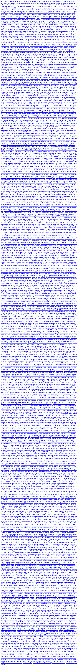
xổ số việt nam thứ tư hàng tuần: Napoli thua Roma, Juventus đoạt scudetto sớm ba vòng (25, 648)
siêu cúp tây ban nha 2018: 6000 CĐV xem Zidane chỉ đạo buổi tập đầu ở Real (29, 140)
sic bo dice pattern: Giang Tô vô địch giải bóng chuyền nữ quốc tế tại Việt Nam (36, 418)
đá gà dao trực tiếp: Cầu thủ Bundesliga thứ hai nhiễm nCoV (30, 143)
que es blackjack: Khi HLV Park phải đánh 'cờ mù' (58, 54)
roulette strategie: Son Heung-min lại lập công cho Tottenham (23, 369)
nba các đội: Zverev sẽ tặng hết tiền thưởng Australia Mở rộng (59, 621)
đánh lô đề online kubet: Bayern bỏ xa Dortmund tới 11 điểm (32, 583)
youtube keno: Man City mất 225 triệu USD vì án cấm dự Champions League (52, 166)
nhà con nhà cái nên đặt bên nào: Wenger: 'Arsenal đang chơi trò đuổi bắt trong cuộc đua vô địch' (24, 343)
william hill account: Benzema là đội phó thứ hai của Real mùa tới (34, 227)
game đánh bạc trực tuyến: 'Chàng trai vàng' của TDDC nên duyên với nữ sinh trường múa (53, 453)
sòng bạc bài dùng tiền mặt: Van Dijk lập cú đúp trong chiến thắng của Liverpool (28, 216)
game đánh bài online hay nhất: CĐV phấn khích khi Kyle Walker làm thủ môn (36, 451)
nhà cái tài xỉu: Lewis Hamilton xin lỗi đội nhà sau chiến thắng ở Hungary (28, 443)
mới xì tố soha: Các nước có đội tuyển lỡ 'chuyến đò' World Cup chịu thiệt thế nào (36, 282)
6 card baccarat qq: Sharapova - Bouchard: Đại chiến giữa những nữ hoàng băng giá (42, 465)
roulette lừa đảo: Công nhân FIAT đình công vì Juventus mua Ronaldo (57, 206)
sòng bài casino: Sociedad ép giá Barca (23, 199)
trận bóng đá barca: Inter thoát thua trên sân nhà (19, 153)
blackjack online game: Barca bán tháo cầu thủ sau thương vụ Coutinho (48, 82)
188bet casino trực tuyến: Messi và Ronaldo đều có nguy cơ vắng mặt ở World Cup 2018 (44, 508)
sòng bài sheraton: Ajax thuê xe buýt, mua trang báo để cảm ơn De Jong (45, 615)
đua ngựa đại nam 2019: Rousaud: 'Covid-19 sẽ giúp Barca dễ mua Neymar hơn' (44, 84)
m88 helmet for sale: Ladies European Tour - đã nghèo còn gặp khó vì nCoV (21, 217)
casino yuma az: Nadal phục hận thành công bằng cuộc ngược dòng (35, 280)
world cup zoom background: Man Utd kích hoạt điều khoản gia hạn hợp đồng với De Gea (30, 146)
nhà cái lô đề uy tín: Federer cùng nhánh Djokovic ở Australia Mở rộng (32, 31)
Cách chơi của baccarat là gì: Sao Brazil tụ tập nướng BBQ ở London (32, 308)
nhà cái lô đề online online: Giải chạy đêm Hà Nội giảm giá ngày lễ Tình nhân (51, 120)
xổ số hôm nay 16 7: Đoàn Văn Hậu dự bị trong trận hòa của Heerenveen (34, 564)
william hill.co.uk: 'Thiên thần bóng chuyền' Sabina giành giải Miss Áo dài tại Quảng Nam (52, 75)
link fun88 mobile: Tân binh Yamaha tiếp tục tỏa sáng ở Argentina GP (57, 603)
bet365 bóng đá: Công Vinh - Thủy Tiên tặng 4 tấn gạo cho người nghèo (48, 611)
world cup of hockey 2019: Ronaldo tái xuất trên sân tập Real (15, 542)
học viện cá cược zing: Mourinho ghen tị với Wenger (59, 478)
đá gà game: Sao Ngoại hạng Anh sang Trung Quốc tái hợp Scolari (30, 524)
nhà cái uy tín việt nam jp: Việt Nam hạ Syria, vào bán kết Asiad (20, 133)
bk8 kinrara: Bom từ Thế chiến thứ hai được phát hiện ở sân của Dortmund (25, 145)
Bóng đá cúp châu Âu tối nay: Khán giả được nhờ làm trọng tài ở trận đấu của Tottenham (31, 158)
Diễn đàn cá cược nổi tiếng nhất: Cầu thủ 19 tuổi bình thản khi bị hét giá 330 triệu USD (45, 488)
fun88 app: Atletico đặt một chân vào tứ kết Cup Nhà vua (45, 197)
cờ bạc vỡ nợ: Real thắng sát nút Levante (24, 301)
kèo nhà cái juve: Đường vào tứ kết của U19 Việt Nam (25, 288)
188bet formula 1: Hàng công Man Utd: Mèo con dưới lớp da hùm (35, 466)
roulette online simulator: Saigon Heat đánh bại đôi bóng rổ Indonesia (55, 204)
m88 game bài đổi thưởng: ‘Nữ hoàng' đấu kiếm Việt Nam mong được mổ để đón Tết (47, 432)
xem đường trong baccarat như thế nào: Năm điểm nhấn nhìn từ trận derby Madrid (42, 379)
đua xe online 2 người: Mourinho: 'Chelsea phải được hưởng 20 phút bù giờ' (24, 123)
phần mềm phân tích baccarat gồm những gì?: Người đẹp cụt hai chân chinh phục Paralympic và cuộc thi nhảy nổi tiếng (32, 319)
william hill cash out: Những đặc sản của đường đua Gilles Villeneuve (57, 570)
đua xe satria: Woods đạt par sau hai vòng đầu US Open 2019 (62, 648)
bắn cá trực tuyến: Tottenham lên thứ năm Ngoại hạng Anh (18, 638)
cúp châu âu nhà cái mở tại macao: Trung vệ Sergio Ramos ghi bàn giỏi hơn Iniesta (47, 305)
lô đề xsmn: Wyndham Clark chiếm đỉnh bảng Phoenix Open (45, 328)
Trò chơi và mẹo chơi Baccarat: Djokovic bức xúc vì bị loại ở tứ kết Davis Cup (39, 253)
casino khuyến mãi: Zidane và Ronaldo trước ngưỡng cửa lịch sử (52, 479)
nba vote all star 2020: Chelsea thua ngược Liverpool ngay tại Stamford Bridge (36, 427)
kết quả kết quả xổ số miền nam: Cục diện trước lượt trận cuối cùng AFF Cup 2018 (42, 105)
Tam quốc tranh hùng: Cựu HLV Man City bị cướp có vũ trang (21, 356)
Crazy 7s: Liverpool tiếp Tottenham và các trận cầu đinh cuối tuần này (44, 13)
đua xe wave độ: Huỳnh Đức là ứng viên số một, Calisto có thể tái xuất (24, 286)
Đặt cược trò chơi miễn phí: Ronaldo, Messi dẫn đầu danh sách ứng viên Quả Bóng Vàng (38, 414)
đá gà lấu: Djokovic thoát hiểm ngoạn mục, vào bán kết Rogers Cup (36, 361)
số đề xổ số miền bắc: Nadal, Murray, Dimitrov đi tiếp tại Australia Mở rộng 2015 (24, 549)
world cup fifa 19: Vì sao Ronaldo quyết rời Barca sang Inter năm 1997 (53, 275)
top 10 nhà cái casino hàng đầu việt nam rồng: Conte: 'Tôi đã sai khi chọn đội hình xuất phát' (53, 475)
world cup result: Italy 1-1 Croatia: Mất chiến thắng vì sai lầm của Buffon (51, 219)
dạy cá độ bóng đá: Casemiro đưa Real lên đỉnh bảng (50, 49)
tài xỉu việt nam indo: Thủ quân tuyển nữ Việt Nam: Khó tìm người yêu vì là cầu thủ (41, 87)
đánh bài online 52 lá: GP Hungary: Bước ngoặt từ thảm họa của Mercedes (49, 321)
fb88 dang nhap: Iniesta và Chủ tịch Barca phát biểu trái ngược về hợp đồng (19, 93)
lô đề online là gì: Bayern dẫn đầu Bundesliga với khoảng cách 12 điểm (50, 212)
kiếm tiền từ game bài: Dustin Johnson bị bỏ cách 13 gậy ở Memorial (34, 16)
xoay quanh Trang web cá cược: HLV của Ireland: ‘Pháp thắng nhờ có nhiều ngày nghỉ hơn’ (29, 125)
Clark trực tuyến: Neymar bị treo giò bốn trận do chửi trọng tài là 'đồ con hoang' (33, 102)
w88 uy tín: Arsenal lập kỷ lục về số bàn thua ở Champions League (20, 399)
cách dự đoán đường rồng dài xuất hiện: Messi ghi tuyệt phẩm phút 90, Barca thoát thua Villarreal (37, 290)
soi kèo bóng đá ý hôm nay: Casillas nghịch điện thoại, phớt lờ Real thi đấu (25, 659)
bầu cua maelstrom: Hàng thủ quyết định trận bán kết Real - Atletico (29, 526)
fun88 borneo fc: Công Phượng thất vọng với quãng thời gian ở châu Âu (56, 93)
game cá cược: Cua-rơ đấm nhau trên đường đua (16, 580)
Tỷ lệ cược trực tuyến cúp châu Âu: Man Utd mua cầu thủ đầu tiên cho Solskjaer (20, 1)
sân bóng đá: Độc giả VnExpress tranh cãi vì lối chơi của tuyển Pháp (44, 244)
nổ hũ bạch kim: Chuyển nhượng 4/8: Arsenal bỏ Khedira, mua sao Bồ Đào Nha (37, 331)
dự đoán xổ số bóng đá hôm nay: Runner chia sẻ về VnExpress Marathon (48, 315)
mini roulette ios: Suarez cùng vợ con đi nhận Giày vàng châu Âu (47, 178)
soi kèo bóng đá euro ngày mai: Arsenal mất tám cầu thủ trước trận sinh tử (29, 562)
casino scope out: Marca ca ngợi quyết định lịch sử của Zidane (50, 85)
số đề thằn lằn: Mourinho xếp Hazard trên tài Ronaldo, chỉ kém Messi (52, 545)
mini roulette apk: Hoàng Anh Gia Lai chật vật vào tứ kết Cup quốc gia (23, 18)
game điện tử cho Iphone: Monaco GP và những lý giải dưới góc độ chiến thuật (27, 554)
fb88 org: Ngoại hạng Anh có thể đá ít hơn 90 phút (44, 296)
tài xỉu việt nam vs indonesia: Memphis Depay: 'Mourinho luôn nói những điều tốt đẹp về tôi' (35, 310)
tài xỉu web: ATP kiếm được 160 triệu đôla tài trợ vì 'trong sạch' (39, 359)
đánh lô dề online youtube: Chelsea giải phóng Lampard (18, 110)
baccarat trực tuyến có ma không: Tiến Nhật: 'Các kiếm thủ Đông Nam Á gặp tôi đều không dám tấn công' (45, 575)
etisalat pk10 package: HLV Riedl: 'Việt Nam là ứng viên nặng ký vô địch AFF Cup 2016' (41, 641)
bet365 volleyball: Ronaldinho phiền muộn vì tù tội (41, 511)
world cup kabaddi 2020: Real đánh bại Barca (41, 336)
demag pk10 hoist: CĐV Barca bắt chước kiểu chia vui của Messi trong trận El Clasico (36, 267)
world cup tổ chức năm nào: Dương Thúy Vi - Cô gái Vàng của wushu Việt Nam (38, 232)
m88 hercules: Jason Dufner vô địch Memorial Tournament (46, 26)
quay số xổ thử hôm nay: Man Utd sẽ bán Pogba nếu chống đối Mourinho (54, 428)
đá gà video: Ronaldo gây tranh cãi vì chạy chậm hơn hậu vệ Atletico (46, 437)
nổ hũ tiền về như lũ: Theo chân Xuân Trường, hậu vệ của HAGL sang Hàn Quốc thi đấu (32, 103)
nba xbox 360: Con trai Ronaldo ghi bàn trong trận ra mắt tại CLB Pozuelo (37, 329)
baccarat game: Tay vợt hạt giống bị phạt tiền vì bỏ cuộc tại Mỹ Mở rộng (53, 430)
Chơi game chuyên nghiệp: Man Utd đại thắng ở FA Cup (45, 374)
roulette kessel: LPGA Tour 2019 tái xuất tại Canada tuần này (47, 613)
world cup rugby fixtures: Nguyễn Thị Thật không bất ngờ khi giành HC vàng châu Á (21, 270)
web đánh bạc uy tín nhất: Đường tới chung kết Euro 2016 (40, 446)
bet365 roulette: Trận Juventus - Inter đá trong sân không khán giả (21, 57)
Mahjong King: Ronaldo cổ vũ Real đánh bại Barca (26, 204)
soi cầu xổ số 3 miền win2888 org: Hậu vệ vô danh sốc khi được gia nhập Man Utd (41, 188)
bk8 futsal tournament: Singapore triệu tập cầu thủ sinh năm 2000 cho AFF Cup (20, 550)
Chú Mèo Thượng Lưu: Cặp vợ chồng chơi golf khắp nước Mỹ (27, 171)
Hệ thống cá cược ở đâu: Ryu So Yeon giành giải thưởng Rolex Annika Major (46, 239)
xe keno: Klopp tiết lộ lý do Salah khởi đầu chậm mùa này (29, 131)
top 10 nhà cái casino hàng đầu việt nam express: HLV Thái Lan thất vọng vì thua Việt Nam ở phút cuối (48, 293)
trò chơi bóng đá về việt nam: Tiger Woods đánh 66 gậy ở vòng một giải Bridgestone (52, 51)
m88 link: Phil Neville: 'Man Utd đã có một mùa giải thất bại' (54, 186)
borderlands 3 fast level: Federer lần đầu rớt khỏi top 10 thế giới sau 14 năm (33, 138)
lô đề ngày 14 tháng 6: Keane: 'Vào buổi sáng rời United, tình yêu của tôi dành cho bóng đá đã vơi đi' (37, 422)
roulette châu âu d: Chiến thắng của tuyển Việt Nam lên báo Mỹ (58, 270)
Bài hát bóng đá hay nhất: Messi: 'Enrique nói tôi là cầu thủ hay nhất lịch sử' (25, 635)
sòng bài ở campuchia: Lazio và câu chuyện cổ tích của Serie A (52, 445)
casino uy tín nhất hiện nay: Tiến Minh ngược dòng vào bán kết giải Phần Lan (48, 77)
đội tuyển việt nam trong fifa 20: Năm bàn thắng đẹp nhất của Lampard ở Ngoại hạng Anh (26, 184)
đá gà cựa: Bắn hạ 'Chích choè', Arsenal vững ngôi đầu (17, 636)
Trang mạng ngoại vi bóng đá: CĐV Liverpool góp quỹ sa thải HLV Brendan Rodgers (28, 653)
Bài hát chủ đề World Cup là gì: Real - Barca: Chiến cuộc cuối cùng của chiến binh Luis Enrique (41, 27)
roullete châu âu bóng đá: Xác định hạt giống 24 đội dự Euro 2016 (36, 128)
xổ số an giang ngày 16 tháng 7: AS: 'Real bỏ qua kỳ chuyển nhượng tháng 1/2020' (33, 405)
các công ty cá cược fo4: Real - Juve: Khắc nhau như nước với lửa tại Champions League (45, 565)
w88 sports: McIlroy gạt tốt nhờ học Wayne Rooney (55, 135)
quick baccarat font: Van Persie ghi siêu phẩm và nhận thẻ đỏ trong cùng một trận (31, 410)
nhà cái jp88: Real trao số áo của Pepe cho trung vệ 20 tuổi (51, 461)
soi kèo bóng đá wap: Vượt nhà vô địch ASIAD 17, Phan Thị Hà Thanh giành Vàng (51, 494)
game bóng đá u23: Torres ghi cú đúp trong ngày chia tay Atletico (53, 348)
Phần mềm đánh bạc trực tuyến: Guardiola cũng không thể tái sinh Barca (18, 397)
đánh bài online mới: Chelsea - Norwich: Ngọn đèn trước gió (29, 183)
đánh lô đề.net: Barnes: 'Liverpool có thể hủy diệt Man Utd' (17, 23)
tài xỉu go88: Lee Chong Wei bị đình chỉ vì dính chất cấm (31, 610)
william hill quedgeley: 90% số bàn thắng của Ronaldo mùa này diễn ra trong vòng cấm (50, 569)
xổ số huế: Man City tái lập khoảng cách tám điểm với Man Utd (31, 60)
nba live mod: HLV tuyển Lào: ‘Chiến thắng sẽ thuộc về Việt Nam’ (53, 514)
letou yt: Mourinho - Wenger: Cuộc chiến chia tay (32, 346)
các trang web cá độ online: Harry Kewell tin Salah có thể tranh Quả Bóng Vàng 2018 (47, 616)
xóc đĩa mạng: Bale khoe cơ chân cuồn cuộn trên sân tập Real (52, 57)
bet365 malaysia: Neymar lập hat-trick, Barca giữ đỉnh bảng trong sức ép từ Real (54, 191)
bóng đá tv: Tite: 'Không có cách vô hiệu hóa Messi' (57, 610)
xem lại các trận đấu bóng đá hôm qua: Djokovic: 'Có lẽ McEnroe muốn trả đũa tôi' (45, 311)
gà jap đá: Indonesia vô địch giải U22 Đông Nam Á (48, 113)
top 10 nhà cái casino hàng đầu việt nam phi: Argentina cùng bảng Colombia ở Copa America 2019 (27, 344)
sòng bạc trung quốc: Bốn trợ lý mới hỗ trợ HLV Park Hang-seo (51, 47)
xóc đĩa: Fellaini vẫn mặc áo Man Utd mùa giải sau (39, 448)
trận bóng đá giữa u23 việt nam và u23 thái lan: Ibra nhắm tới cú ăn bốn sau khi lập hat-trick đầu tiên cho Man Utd (49, 539)
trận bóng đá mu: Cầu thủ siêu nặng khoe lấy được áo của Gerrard (19, 249)
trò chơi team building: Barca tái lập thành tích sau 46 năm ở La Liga (48, 72)
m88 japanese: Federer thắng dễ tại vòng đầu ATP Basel (54, 18)
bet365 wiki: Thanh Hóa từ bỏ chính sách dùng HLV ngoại (23, 514)
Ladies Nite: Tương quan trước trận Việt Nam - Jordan (37, 95)
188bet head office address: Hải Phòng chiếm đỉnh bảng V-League (36, 285)
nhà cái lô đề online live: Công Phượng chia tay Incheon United (37, 221)
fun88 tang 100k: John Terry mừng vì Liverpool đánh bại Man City (22, 169)
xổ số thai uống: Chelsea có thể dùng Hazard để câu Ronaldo (37, 425)
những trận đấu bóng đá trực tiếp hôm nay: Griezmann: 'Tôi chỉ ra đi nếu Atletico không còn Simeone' (52, 334)
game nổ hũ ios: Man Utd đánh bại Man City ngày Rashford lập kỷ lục (32, 460)
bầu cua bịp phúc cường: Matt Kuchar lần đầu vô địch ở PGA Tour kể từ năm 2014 (30, 404)
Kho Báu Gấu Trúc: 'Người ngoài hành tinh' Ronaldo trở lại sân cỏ (51, 626)
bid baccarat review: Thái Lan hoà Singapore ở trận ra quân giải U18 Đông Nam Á (40, 89)
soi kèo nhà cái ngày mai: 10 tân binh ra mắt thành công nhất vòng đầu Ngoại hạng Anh (32, 417)
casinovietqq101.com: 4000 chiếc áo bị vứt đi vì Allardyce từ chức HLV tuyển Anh (21, 141)
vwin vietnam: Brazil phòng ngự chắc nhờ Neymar (23, 113)
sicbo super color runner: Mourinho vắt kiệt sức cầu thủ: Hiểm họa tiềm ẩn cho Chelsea (30, 504)
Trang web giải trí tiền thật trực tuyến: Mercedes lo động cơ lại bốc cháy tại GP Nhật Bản (54, 572)
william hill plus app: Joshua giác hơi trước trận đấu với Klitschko (45, 230)
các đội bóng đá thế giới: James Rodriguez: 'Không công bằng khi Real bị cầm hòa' (28, 590)
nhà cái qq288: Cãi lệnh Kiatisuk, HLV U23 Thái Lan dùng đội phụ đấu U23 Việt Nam (26, 151)
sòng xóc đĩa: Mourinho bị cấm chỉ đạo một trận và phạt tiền (47, 23)
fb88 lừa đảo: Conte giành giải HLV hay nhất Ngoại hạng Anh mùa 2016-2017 (45, 29)
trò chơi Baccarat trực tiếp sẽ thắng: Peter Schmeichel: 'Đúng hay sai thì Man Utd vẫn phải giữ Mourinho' (50, 92)
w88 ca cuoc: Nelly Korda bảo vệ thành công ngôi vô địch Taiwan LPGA (57, 550)
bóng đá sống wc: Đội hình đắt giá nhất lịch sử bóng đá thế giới (44, 506)
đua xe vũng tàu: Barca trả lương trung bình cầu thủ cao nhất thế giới (51, 69)
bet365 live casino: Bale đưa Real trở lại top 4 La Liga (39, 602)
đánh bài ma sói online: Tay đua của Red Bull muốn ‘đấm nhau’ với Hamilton (25, 585)
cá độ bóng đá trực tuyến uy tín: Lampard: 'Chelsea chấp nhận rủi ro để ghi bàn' (49, 351)
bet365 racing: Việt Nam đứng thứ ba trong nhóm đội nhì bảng (33, 62)
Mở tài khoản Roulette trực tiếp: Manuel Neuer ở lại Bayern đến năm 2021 (19, 201)
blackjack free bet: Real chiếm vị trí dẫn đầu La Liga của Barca (48, 567)
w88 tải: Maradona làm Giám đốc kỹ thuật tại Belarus (30, 555)
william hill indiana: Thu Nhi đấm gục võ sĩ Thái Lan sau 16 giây (52, 133)
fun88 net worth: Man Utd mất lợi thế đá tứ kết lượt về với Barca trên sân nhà (24, 202)
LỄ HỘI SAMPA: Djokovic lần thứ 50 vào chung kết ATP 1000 (41, 509)
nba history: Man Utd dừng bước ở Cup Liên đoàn (41, 59)
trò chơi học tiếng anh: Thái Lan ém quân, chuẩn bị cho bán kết (57, 64)
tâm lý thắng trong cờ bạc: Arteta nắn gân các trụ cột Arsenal (47, 153)
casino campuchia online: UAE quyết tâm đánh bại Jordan (15, 77)
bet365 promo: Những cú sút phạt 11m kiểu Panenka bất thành (19, 658)
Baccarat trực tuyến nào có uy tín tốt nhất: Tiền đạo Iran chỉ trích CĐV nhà (26, 663)
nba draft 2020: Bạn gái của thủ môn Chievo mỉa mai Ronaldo (57, 557)
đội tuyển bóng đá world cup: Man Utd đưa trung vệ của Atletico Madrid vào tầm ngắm (34, 260)
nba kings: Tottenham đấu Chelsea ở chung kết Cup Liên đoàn (24, 603)
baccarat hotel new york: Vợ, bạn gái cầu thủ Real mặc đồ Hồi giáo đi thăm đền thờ (25, 560)
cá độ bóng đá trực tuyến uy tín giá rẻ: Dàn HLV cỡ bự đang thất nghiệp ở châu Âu (42, 333)
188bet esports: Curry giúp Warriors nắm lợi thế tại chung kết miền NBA (22, 371)
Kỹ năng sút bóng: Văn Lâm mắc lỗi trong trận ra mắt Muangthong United (19, 44)
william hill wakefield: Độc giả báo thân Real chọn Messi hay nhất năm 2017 (35, 245)
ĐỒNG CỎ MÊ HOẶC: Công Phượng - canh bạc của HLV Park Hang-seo (55, 399)
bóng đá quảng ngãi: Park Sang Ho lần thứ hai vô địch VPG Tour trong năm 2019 (36, 438)
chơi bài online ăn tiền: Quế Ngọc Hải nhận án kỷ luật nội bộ (36, 440)
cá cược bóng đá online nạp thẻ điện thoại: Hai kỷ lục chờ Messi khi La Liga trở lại (46, 516)
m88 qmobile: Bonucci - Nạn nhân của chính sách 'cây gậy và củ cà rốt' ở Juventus (27, 588)
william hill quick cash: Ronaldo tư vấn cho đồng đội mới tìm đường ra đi (22, 587)
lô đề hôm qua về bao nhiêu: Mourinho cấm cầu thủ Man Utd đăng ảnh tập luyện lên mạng (39, 377)
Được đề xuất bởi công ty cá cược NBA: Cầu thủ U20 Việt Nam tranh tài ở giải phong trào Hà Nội (42, 534)
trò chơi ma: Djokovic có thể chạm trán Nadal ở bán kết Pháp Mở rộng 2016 (51, 194)
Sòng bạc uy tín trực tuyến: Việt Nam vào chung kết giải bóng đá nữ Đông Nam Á (40, 592)
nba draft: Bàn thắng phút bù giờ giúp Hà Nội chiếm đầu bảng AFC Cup (31, 112)
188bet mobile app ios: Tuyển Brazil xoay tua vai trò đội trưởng (54, 155)
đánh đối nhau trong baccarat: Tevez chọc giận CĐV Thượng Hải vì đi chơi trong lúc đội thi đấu (47, 3)
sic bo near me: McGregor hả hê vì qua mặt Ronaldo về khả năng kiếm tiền (22, 557)
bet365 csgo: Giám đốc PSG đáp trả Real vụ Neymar (53, 371)
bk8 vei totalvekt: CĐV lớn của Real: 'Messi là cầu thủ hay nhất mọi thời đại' (58, 268)
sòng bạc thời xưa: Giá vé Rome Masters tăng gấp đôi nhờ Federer (57, 352)
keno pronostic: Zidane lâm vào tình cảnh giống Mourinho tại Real (52, 654)
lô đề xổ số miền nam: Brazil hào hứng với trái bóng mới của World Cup (42, 163)
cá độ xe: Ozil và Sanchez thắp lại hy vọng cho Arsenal (39, 207)
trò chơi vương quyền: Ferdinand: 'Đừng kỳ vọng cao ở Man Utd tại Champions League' (55, 638)
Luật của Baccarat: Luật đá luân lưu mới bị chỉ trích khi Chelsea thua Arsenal (34, 473)
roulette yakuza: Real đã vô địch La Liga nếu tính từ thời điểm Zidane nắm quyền (56, 249)
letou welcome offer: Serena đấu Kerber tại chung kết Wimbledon (34, 262)
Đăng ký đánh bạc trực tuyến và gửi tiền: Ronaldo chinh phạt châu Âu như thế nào (34, 255)
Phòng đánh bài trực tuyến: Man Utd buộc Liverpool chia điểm (43, 181)
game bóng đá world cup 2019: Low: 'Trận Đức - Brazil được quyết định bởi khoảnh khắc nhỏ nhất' (48, 501)
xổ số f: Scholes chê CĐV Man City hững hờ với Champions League (40, 435)
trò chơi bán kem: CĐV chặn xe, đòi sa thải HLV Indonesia (37, 341)
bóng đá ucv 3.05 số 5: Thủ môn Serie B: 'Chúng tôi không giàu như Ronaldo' (32, 364)
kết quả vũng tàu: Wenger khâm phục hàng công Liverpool (57, 171)
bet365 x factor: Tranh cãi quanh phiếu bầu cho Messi (36, 620)
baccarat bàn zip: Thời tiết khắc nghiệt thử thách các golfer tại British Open (33, 633)
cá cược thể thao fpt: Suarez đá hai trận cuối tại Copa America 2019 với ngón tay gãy (43, 313)
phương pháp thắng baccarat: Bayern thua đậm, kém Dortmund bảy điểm (47, 291)
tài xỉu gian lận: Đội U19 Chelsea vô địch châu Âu (33, 234)
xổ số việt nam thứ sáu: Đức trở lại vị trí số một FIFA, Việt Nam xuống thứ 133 (40, 631)
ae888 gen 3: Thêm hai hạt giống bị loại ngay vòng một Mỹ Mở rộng (37, 176)
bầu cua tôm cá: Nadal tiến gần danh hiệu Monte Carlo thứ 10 (20, 273)
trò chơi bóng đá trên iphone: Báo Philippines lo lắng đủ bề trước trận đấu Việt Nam (50, 79)
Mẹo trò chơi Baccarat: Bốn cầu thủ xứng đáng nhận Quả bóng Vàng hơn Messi (26, 385)
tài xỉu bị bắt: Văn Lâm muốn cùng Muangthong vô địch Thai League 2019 (27, 130)
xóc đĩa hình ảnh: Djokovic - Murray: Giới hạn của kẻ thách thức (46, 357)
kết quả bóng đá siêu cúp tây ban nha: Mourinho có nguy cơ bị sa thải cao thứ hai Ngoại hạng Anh (47, 394)
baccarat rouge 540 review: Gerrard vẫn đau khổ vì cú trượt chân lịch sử (22, 242)
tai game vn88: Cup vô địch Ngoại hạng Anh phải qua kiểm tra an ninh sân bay (47, 489)
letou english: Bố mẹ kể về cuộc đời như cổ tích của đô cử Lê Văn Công (27, 527)
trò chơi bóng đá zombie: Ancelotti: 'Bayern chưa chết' (22, 428)
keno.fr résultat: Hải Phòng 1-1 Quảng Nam (49, 498)
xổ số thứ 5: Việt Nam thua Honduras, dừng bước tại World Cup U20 (41, 24)
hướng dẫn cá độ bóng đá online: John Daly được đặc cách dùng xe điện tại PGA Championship (45, 257)
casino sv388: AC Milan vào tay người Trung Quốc (61, 140)
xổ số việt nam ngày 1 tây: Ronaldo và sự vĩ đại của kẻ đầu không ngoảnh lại (41, 298)
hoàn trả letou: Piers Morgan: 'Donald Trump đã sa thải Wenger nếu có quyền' (28, 387)
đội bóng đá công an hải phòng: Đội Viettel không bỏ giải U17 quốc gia (45, 6)
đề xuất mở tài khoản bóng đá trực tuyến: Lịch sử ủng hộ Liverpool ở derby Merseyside (51, 400)
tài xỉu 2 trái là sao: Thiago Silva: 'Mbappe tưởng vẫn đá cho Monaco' (43, 376)
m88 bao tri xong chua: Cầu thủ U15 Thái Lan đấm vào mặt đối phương (56, 595)
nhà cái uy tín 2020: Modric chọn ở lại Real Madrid (52, 496)
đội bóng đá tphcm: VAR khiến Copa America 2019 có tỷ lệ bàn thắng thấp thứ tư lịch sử (50, 148)
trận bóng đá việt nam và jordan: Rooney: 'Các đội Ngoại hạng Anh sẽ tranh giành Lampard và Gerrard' (36, 409)
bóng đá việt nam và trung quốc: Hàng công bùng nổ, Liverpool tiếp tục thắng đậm (32, 471)
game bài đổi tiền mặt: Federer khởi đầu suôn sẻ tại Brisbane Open (54, 517)
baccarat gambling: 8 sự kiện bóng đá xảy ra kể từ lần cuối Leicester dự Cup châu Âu (47, 97)
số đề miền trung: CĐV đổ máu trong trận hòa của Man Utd (24, 442)
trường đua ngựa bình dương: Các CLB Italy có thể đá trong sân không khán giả (51, 468)
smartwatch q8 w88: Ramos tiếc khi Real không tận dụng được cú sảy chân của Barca (38, 643)
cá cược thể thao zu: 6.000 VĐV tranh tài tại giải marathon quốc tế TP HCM (33, 338)
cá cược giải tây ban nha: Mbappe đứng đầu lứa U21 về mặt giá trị (30, 222)
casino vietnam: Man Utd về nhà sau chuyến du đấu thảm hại (38, 420)
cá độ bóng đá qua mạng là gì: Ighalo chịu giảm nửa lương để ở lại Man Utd (54, 476)
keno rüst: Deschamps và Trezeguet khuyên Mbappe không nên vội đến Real (52, 295)
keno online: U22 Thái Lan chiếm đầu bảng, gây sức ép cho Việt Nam (30, 532)
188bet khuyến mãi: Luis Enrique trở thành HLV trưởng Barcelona (27, 32)
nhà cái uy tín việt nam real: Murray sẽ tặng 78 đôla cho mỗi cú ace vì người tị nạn (25, 209)
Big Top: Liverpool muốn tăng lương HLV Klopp (15, 244)
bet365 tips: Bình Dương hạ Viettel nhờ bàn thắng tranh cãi (15, 336)
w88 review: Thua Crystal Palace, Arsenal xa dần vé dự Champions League (27, 54)
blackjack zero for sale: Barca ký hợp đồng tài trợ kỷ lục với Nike (44, 574)
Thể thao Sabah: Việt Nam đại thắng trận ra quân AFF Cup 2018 (60, 549)
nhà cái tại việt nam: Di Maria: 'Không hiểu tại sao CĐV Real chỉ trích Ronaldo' (24, 39)
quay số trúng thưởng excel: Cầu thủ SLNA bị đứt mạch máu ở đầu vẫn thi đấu (47, 189)
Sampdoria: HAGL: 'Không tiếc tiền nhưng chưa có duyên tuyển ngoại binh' (21, 625)
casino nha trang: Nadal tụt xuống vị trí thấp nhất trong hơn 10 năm (34, 608)
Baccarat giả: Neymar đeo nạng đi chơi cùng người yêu (41, 100)
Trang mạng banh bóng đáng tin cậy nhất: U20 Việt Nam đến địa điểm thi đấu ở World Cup (35, 263)
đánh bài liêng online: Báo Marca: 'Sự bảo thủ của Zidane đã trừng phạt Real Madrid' (49, 618)
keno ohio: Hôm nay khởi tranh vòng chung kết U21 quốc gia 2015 (50, 98)
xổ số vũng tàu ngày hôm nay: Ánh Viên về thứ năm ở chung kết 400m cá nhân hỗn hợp (41, 4)
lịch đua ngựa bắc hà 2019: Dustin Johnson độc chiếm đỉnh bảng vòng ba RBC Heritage (55, 395)
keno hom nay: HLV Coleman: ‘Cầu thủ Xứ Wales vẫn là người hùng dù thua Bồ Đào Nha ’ (48, 577)
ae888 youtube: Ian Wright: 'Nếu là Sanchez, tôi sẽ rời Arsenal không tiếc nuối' (51, 196)
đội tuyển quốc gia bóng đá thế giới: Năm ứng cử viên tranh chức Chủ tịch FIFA (42, 174)
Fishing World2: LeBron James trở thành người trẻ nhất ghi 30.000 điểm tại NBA (53, 19)
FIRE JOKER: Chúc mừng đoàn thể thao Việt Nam (18, 494)
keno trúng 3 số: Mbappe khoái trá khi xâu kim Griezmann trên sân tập (43, 283)
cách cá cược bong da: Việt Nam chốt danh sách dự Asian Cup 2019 (25, 67)
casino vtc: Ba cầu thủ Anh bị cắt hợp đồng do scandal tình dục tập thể (18, 476)
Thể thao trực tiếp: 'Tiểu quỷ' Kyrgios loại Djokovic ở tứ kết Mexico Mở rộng (40, 229)
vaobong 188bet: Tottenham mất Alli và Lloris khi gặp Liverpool (52, 356)
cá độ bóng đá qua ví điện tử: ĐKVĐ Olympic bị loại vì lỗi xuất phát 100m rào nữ (23, 621)
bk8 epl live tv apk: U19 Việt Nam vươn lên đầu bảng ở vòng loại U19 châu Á (55, 80)
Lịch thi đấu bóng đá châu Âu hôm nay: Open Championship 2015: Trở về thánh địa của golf (43, 450)
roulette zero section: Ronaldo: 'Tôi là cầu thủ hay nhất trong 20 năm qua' (25, 529)
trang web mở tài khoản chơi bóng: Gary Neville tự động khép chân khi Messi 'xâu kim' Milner (38, 211)
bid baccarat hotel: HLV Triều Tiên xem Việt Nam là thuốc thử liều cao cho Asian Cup (36, 456)
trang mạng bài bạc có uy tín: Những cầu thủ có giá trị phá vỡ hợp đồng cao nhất (42, 90)
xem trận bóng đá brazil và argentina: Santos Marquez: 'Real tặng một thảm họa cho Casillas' (50, 192)
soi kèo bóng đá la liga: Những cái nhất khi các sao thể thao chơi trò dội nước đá (37, 484)
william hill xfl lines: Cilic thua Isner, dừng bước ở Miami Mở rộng (36, 458)
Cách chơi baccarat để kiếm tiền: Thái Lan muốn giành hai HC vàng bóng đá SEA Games (33, 161)
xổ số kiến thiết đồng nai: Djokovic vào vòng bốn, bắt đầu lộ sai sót (33, 318)
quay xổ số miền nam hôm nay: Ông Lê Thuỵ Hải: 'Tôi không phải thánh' (18, 649)
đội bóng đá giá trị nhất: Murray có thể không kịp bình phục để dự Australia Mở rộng (50, 593)
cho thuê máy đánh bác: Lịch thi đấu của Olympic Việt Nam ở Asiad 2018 (41, 628)
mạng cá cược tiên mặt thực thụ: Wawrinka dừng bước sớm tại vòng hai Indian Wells (54, 597)
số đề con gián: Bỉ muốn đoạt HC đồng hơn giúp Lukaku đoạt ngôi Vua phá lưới (25, 117)
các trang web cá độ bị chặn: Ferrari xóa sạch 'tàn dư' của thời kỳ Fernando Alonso (54, 536)
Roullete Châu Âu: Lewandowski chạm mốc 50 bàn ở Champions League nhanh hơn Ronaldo (33, 252)
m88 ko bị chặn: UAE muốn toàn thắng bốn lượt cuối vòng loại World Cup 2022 (36, 630)
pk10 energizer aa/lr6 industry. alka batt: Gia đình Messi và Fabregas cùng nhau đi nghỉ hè (30, 407)
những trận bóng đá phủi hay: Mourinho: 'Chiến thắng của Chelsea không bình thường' (39, 349)
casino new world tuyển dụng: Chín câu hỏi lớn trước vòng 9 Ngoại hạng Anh (28, 225)
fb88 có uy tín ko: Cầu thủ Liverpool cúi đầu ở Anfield (14, 574)
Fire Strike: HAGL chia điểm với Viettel (42, 168)
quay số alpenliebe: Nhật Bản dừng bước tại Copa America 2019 (37, 339)
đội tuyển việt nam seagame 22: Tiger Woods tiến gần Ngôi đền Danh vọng (51, 463)
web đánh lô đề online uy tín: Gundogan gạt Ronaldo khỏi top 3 (49, 301)
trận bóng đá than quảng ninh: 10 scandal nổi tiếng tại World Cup (56, 217)
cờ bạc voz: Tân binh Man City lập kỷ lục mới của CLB (35, 316)
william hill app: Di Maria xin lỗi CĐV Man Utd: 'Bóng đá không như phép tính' (22, 646)
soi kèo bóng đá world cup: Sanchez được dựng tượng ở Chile (59, 39)
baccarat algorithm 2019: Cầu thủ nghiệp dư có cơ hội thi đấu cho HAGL (45, 8)
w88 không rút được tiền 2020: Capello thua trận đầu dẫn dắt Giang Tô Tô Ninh (51, 491)
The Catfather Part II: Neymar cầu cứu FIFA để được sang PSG (51, 41)
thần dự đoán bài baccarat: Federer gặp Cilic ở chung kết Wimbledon (47, 542)
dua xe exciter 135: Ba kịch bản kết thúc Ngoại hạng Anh (55, 1)
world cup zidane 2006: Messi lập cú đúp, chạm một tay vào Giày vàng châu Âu (49, 46)
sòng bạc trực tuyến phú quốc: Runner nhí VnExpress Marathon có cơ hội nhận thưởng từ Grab (51, 580)
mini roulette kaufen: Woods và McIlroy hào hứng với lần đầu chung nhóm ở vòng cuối (34, 366)
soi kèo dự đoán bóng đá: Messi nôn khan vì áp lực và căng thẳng (30, 412)
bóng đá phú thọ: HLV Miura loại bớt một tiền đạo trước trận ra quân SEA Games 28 (56, 519)
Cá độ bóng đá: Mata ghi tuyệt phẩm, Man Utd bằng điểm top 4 (23, 186)
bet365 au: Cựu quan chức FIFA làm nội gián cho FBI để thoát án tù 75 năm (27, 367)
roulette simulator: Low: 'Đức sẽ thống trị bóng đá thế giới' (22, 445)
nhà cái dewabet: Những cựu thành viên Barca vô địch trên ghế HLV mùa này (19, 250)
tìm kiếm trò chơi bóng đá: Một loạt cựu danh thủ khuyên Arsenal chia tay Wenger (23, 37)
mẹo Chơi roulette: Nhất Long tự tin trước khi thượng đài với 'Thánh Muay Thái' (20, 541)
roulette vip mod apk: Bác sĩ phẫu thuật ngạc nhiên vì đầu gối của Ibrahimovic (37, 265)
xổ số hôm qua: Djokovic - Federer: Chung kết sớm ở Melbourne (27, 512)
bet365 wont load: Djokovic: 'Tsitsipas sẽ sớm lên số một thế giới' (58, 67)
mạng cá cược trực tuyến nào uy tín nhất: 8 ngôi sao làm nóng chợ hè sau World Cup (30, 362)
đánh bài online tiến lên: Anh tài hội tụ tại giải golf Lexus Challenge (25, 64)
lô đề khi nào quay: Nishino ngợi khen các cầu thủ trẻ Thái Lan (19, 626)
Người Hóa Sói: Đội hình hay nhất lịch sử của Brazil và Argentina (17, 597)
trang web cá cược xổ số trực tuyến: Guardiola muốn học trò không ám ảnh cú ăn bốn (49, 9)
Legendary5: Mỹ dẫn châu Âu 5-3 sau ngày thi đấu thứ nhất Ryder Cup (31, 392)
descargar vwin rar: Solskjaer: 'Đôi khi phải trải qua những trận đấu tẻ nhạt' (30, 389)
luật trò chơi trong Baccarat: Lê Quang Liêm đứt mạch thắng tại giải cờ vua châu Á (43, 382)
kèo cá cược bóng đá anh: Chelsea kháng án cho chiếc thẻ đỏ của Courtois (19, 521)
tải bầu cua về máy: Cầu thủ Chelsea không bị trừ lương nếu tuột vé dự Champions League (50, 544)
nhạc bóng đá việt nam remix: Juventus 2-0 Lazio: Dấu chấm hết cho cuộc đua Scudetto (48, 179)
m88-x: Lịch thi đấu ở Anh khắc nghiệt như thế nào (18, 36)
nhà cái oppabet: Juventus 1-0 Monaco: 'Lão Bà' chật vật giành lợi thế (50, 481)
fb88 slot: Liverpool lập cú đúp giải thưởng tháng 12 (37, 483)
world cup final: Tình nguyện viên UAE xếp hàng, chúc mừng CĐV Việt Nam (56, 44)
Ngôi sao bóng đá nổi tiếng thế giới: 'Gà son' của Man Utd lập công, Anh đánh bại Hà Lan (48, 11)
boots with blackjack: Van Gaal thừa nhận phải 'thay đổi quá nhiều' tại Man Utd (51, 303)
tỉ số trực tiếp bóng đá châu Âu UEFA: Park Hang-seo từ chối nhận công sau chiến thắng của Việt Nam (31, 531)
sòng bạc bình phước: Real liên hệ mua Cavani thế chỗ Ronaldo (19, 654)
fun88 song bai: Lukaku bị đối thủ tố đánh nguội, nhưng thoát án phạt (44, 323)
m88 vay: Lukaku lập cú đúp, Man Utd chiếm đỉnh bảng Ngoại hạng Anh (50, 486)
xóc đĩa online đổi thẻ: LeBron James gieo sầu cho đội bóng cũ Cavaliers (42, 107)
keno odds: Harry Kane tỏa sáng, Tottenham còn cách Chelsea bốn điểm (58, 541)
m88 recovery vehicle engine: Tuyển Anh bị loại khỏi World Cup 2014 (31, 390)
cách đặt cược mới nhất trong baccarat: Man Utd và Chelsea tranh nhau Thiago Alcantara (23, 607)
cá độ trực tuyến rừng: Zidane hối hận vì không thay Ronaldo (29, 34)
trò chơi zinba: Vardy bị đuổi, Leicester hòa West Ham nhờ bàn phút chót (54, 649)
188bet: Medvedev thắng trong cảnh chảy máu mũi (64, 341)
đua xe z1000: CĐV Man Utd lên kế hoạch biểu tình (17, 75)
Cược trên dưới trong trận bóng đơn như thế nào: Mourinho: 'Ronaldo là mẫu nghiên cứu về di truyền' (32, 235)
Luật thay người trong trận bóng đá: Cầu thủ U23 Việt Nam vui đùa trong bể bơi (46, 118)
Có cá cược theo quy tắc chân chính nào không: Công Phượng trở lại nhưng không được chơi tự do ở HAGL (30, 278)
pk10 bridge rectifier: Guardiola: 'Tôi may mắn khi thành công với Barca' (53, 70)
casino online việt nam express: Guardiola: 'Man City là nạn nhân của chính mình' (57, 42)
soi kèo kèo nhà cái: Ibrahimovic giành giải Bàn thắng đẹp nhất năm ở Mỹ (45, 433)
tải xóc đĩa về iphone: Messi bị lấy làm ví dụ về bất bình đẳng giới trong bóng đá (37, 300)
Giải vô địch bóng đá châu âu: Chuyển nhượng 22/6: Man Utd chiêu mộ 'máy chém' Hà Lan (33, 14)
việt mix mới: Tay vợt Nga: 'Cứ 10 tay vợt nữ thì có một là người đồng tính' (43, 499)
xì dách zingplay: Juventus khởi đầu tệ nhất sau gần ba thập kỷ (40, 423)
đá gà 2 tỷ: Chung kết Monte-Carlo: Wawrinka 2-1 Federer (58, 346)
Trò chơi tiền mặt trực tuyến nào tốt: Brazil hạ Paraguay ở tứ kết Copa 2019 (19, 640)
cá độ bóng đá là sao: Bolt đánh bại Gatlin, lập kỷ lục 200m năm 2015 (38, 381)
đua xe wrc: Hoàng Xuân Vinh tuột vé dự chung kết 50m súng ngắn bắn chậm (40, 159)
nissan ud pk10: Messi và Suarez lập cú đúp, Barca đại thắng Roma (20, 275)
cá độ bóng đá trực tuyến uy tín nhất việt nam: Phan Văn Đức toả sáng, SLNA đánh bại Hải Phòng (36, 126)
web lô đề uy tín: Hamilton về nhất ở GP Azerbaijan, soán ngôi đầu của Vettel (45, 237)
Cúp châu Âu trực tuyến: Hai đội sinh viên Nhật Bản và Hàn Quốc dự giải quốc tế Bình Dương (40, 326)
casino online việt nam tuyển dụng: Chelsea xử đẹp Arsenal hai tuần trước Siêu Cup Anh (55, 199)
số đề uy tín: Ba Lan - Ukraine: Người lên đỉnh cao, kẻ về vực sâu (45, 372)
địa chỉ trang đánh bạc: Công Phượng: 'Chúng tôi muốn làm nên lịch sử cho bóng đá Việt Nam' (27, 522)
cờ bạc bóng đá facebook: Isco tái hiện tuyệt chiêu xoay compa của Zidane (49, 324)
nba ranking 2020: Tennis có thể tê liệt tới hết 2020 (26, 661)
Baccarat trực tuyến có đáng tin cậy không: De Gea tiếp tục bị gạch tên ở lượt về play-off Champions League (30, 600)
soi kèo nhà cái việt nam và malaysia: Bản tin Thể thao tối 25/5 (21, 461)
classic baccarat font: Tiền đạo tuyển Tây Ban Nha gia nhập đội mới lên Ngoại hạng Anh (27, 224)
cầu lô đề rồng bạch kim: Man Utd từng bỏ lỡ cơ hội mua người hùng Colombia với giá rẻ (43, 164)
